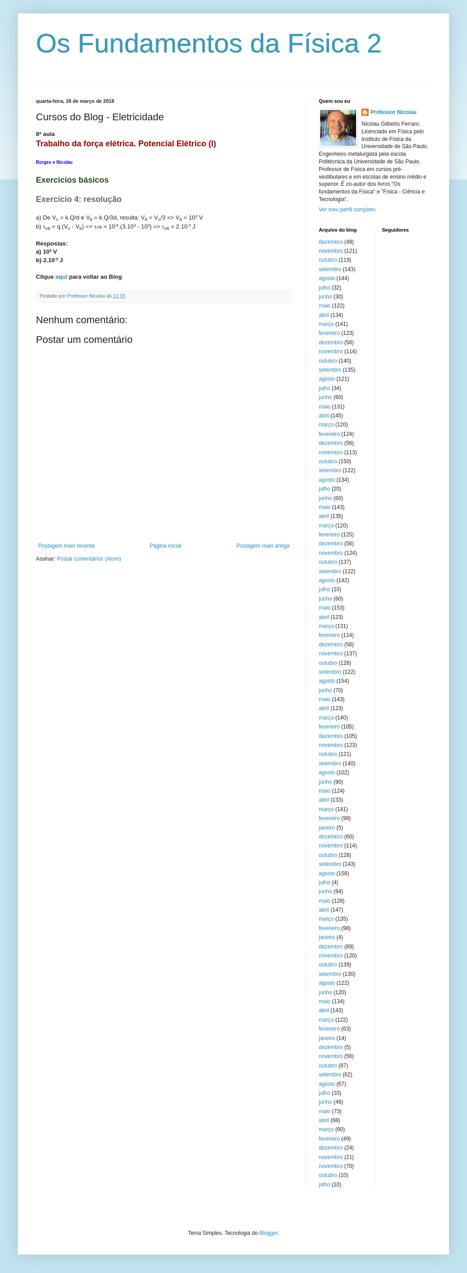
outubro (328, 260)
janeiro (327, 828)
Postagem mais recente (66, 546)
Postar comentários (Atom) (89, 559)
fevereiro (329, 333)
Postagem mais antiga (263, 546)
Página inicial (165, 546)
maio (324, 306)
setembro (330, 269)
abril (324, 315)
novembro (331, 251)
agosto (327, 278)
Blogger (269, 1233)
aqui (61, 276)
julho (324, 288)
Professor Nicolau (393, 112)
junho (325, 297)
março (326, 324)
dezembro (331, 242)
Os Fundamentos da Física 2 (209, 43)
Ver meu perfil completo (347, 209)
